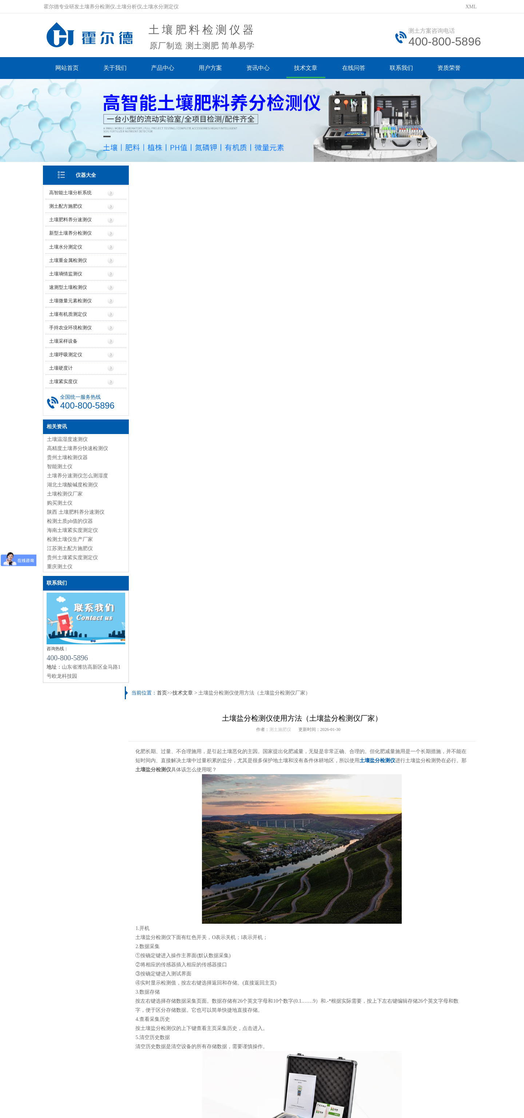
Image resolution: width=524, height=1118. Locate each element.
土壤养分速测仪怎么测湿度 (78, 474)
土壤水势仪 (347, 841)
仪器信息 (168, 1000)
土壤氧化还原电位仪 (172, 841)
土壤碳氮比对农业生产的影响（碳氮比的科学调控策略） (198, 905)
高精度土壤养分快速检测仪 (78, 447)
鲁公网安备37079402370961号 (239, 1063)
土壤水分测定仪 (66, 245)
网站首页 (67, 68)
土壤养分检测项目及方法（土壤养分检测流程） (187, 941)
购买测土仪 (60, 502)
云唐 (142, 1095)
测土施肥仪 (281, 207)
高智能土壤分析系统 (71, 192)
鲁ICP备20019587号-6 (176, 1063)
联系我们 (404, 68)
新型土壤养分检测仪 (71, 232)
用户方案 (211, 68)
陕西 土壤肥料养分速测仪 (76, 511)
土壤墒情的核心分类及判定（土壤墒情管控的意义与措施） (200, 917)
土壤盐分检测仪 (384, 238)
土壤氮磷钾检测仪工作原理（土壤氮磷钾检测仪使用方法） (373, 905)
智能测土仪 (60, 465)
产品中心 (163, 68)
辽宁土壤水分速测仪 (330, 953)
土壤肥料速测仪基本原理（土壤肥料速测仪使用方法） (368, 893)
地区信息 (281, 1000)
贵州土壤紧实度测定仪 (73, 556)
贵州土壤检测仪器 (68, 456)
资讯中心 (259, 68)
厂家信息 (243, 1000)
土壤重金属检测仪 (69, 259)
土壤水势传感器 (435, 841)
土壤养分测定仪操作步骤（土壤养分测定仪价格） (199, 714)
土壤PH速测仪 (259, 841)
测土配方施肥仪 (66, 205)
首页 (164, 171)
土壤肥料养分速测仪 (71, 219)
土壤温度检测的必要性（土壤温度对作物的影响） (190, 870)
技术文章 (307, 68)
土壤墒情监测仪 (66, 272)
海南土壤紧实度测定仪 (73, 529)
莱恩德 (155, 1095)
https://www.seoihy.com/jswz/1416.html (204, 699)
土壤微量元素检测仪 (71, 299)
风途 (131, 1095)
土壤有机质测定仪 (69, 313)
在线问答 (356, 68)
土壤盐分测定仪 (152, 965)
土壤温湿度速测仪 (68, 438)
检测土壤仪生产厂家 (71, 538)
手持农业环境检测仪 (71, 326)
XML (471, 6)
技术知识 (356, 1000)
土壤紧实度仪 (64, 380)
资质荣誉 (452, 68)
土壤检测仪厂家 (65, 493)
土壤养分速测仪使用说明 (162, 953)
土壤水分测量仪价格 (330, 965)
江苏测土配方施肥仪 (71, 547)
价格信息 (205, 1000)
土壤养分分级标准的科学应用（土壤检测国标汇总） (365, 941)
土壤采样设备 (64, 340)
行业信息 (318, 1000)
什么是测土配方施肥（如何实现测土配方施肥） (187, 893)
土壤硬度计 (62, 367)
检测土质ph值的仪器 (71, 520)
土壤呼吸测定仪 (66, 353)
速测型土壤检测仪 (69, 286)
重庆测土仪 (60, 565)
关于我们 (115, 68)
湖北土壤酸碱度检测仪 (73, 483)
